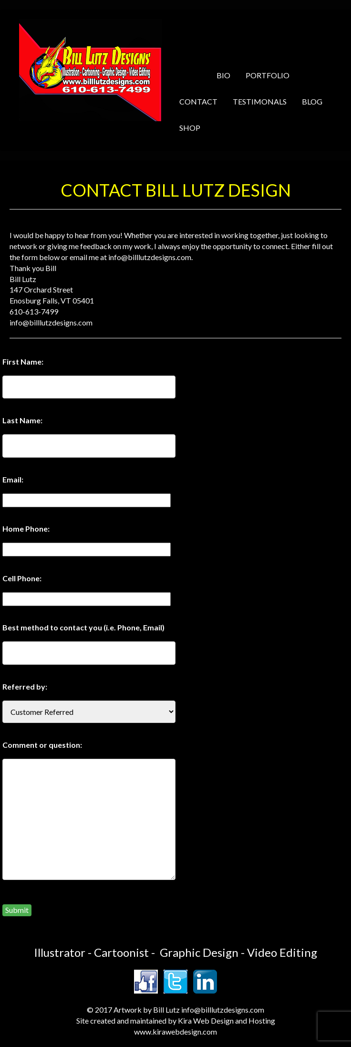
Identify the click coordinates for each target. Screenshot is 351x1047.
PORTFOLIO (267, 75)
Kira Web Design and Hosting (226, 1020)
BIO (223, 75)
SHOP (189, 127)
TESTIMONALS (260, 101)
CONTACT (198, 101)
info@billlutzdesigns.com (222, 1009)
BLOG (312, 101)
